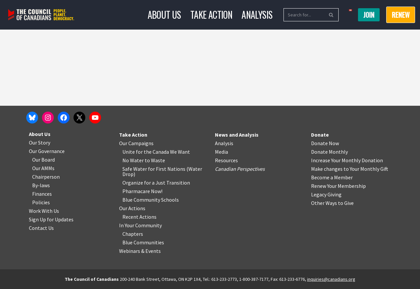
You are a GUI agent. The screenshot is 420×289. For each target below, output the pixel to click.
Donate (320, 134)
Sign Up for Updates (51, 219)
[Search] (304, 14)
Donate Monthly (329, 151)
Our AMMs (43, 168)
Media (221, 151)
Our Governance (47, 151)
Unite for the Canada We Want (156, 151)
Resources (226, 160)
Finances (42, 193)
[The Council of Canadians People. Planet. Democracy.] (41, 15)
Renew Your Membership (338, 186)
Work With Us (44, 211)
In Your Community (140, 225)
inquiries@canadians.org (331, 279)
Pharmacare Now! (142, 191)
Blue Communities (143, 242)
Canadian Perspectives (240, 169)
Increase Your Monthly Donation (347, 160)
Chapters (132, 234)
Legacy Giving (326, 194)
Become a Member (332, 177)
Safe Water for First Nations (153, 169)
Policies (41, 202)
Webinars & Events (140, 251)
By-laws (41, 185)
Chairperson (46, 176)
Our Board (43, 159)
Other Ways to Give (332, 203)
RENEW (401, 15)
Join (368, 15)
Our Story (39, 142)
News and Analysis (237, 134)
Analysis (257, 14)
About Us (164, 14)
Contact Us (41, 228)
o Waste (156, 160)
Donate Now (325, 143)
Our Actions (132, 208)
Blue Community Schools (150, 199)
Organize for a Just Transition (156, 182)
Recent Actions (139, 216)
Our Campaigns (136, 143)
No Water (133, 160)
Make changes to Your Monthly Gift (349, 169)
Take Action (211, 14)
